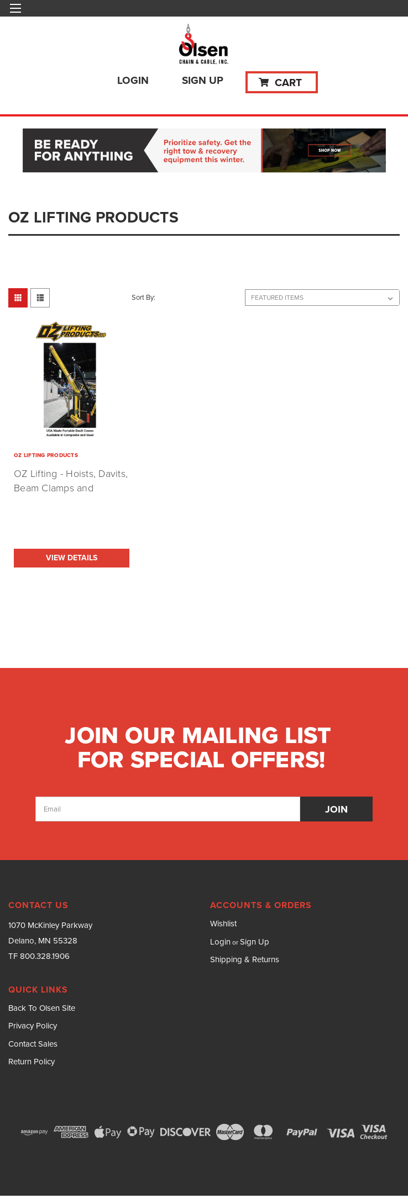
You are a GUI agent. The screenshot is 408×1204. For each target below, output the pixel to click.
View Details (71, 558)
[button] (204, 151)
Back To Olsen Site (41, 1008)
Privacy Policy (32, 1026)
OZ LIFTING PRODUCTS (46, 455)
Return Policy (31, 1062)
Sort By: (143, 297)
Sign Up (202, 80)
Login (133, 80)
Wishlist (223, 923)
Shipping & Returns (244, 959)
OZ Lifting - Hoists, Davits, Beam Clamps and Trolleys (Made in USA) (71, 488)
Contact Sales (32, 1044)
